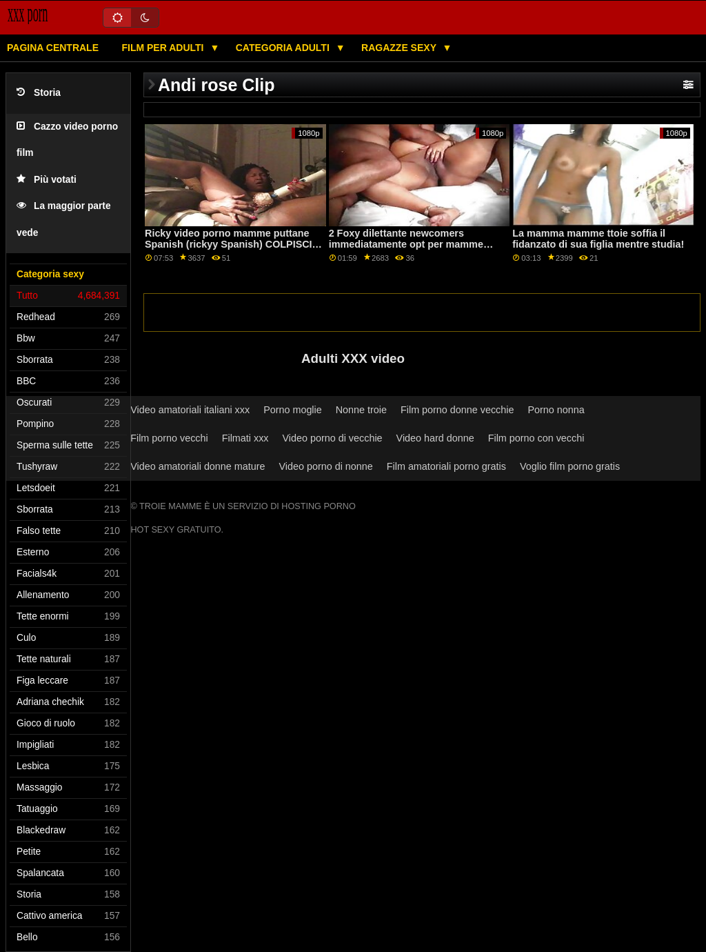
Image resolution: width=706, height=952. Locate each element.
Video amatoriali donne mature (197, 466)
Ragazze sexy (400, 47)
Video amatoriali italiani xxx (190, 409)
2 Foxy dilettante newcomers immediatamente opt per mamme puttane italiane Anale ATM (406, 244)
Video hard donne (435, 438)
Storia (39, 93)
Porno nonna (555, 409)
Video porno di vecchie (333, 438)
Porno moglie (292, 409)
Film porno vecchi (169, 438)
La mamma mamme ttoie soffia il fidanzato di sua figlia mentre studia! (598, 239)
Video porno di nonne (326, 466)
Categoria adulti (284, 47)
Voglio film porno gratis (570, 466)
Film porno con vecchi (536, 438)
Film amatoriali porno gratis (446, 466)
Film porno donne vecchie (457, 409)
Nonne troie (361, 409)
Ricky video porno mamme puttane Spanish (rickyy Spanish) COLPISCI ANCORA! (228, 244)
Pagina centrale (53, 47)
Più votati (47, 180)
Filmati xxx (245, 438)
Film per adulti (163, 47)
